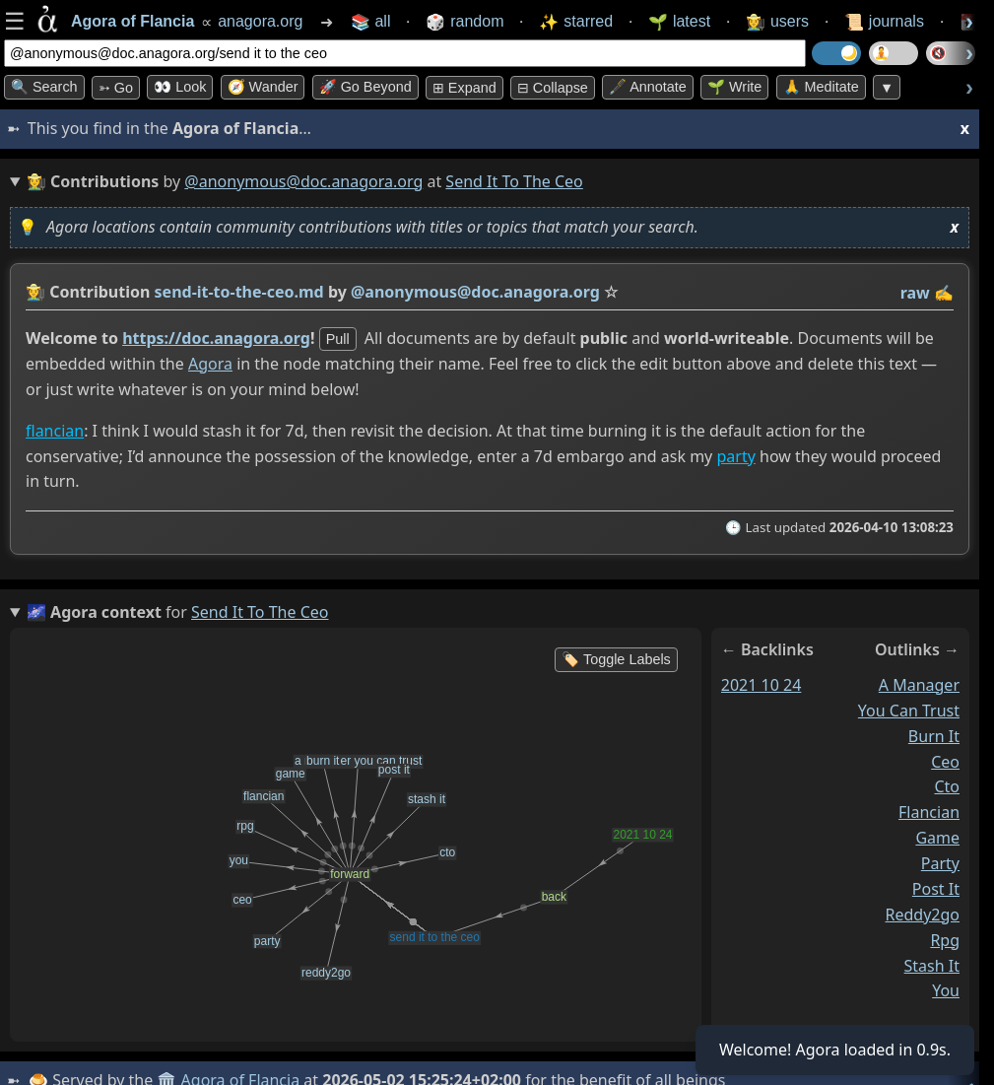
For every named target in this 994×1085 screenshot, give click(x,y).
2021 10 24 (761, 685)
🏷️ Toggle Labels (616, 659)
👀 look (180, 87)
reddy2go (923, 914)
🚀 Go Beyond (365, 87)
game (937, 837)
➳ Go (116, 88)
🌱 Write (734, 87)
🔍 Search (44, 87)
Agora (210, 363)
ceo (945, 762)
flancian (55, 430)
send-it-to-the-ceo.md (239, 292)
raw (915, 293)
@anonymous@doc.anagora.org (303, 181)
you (946, 991)
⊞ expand (464, 88)
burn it (934, 736)
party (735, 456)
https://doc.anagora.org (216, 338)
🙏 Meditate (821, 87)
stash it (932, 966)
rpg (945, 940)
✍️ (944, 293)
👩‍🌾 (35, 292)
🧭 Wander (263, 87)
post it (936, 889)
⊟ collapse (552, 88)
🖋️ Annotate (648, 87)
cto (947, 787)
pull (338, 339)
